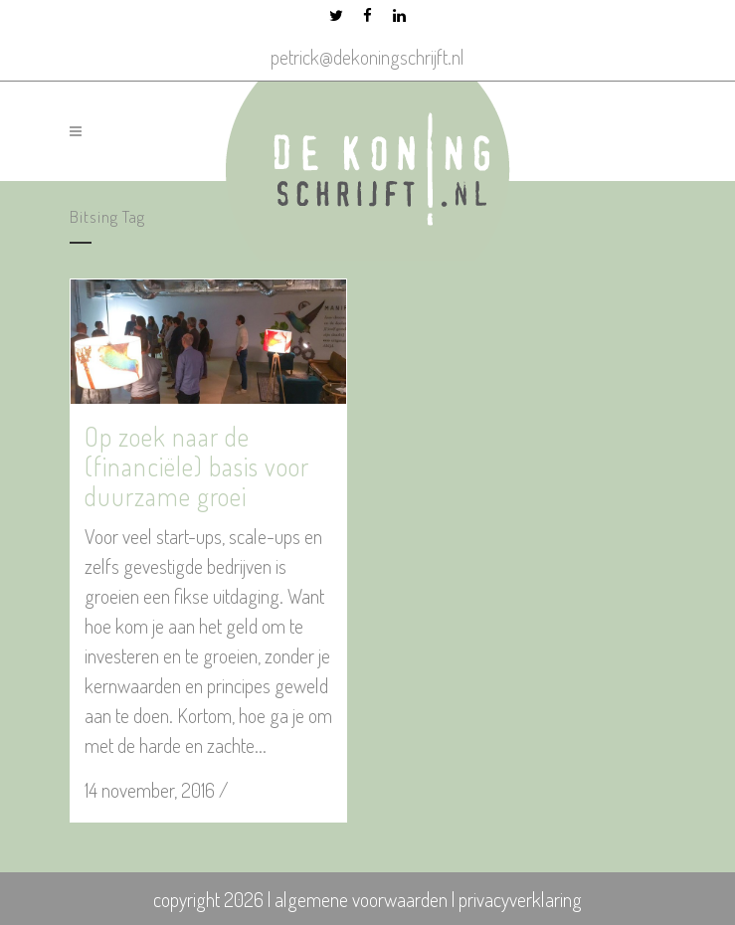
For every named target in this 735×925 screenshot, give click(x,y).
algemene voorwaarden (361, 899)
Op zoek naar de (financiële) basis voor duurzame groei (197, 466)
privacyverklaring (520, 899)
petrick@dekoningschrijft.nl (367, 57)
